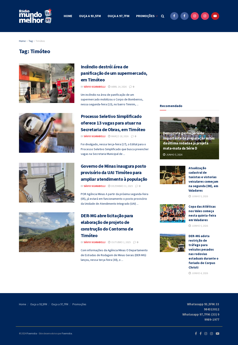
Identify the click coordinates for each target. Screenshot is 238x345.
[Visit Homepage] (36, 16)
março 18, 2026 (118, 136)
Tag (31, 41)
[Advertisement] (192, 65)
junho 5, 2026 (172, 154)
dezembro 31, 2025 (120, 186)
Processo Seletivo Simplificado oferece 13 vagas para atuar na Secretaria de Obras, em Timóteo (113, 122)
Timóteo (40, 41)
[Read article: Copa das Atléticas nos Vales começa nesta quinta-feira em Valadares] (172, 213)
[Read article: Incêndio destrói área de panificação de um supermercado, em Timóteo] (46, 83)
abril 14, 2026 (117, 86)
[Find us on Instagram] (195, 16)
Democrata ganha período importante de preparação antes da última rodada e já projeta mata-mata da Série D (189, 141)
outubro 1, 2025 (119, 242)
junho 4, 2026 (198, 273)
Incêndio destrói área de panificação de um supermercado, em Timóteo (114, 73)
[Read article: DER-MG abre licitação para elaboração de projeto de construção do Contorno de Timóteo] (46, 232)
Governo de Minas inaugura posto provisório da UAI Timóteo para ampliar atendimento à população (114, 172)
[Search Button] (162, 16)
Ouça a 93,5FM (90, 16)
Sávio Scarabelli (94, 86)
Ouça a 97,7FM (118, 16)
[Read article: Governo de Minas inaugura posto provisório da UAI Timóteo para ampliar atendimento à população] (46, 183)
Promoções (145, 16)
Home (68, 16)
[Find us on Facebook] (174, 16)
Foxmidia (32, 333)
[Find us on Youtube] (215, 16)
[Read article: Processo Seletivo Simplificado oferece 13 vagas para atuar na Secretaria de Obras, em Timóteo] (46, 133)
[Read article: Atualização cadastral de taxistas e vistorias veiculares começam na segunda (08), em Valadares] (172, 175)
